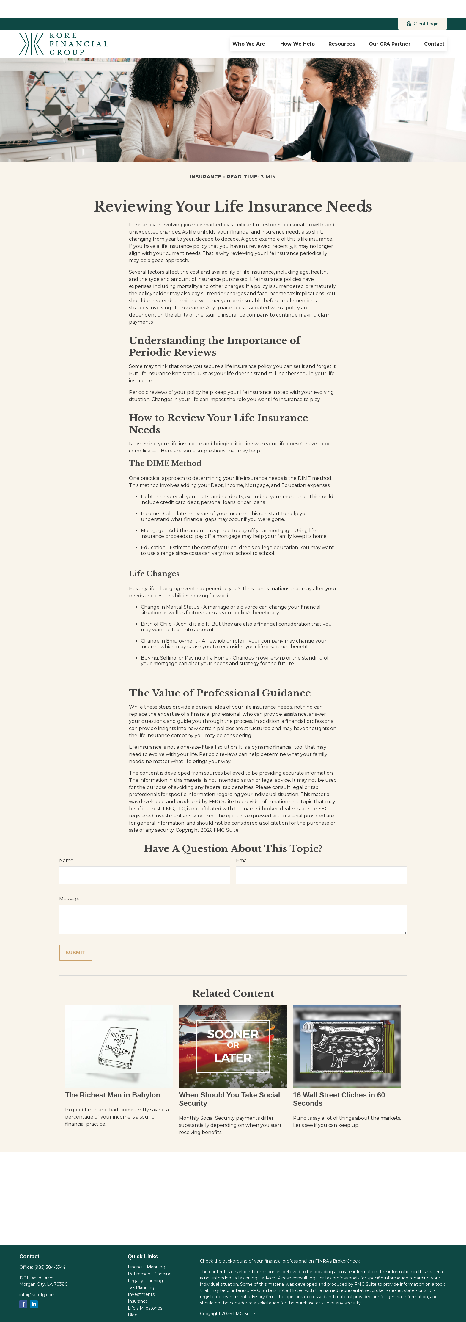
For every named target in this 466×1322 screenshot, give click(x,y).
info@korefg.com (37, 1276)
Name (66, 842)
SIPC (388, 1312)
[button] (249, 26)
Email (242, 842)
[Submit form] (75, 935)
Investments (141, 1276)
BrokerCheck (346, 1243)
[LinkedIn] (34, 1286)
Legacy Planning (145, 1262)
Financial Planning (146, 1249)
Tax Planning (141, 1269)
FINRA (375, 1312)
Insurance (138, 1283)
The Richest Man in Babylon (112, 1077)
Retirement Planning (150, 1256)
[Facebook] (23, 1286)
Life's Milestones (145, 1290)
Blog (133, 1297)
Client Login (422, 6)
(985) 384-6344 (49, 1249)
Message (69, 881)
